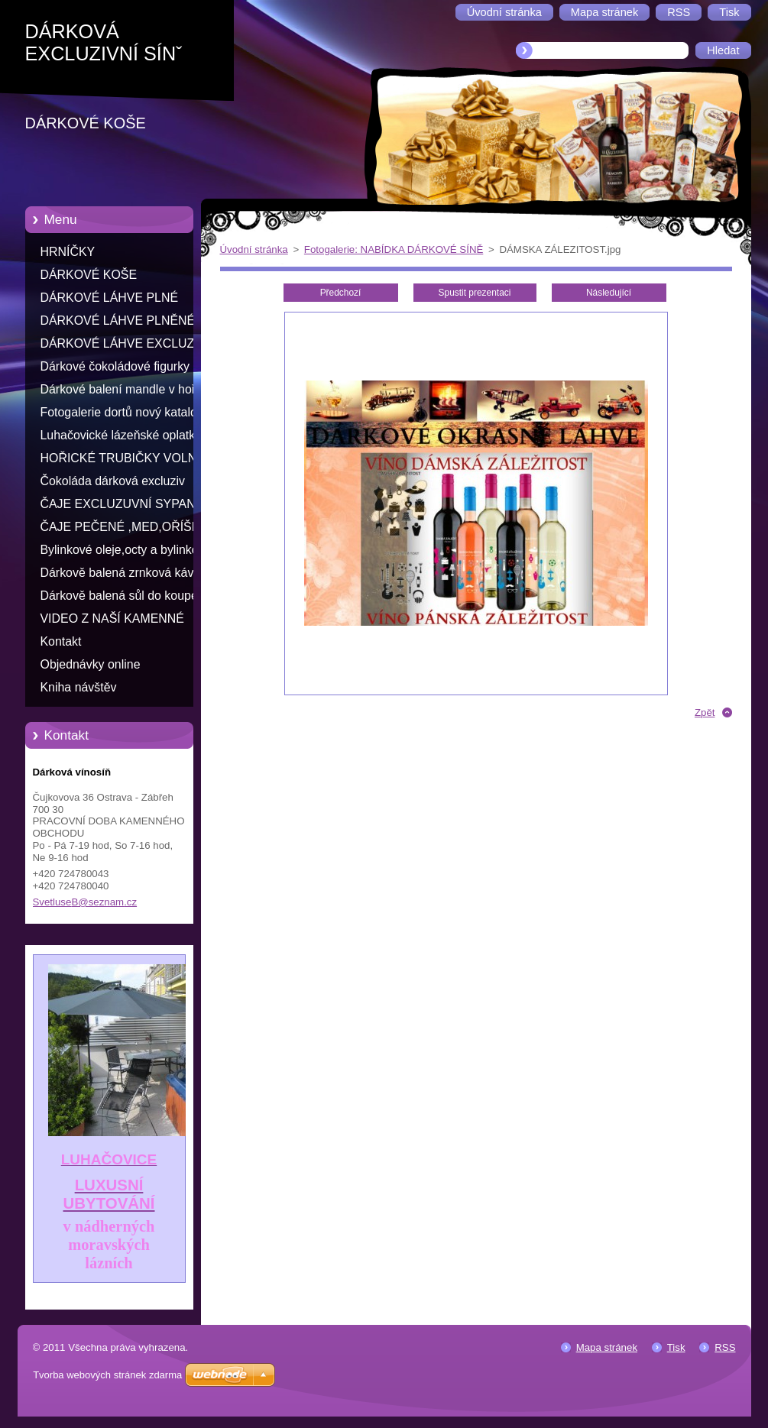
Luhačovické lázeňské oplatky (121, 435)
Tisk (676, 1347)
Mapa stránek (606, 1347)
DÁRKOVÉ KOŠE (89, 274)
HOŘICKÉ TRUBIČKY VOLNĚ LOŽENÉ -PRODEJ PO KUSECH (123, 461)
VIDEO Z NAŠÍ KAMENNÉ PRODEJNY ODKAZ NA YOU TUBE (121, 621)
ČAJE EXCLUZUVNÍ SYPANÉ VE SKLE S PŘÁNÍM (122, 506)
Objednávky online (91, 664)
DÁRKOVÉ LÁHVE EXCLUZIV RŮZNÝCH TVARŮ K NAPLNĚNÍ (123, 346)
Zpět (705, 712)
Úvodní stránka (254, 249)
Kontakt (61, 641)
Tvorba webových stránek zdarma (107, 1375)
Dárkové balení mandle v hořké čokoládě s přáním (125, 392)
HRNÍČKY (68, 251)
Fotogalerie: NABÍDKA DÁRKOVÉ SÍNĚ (393, 249)
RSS (725, 1347)
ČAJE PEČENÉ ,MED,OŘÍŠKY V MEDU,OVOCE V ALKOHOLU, (124, 529)
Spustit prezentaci (475, 292)
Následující (608, 292)
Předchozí (340, 292)
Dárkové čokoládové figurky (115, 366)
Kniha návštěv (79, 687)
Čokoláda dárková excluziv (113, 480)
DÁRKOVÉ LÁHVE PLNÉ (110, 297)
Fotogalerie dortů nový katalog (122, 412)
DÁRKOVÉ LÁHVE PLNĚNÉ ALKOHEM (118, 323)
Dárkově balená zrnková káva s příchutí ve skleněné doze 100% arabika (127, 575)
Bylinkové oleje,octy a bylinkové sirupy (126, 552)
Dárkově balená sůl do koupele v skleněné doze (124, 598)
